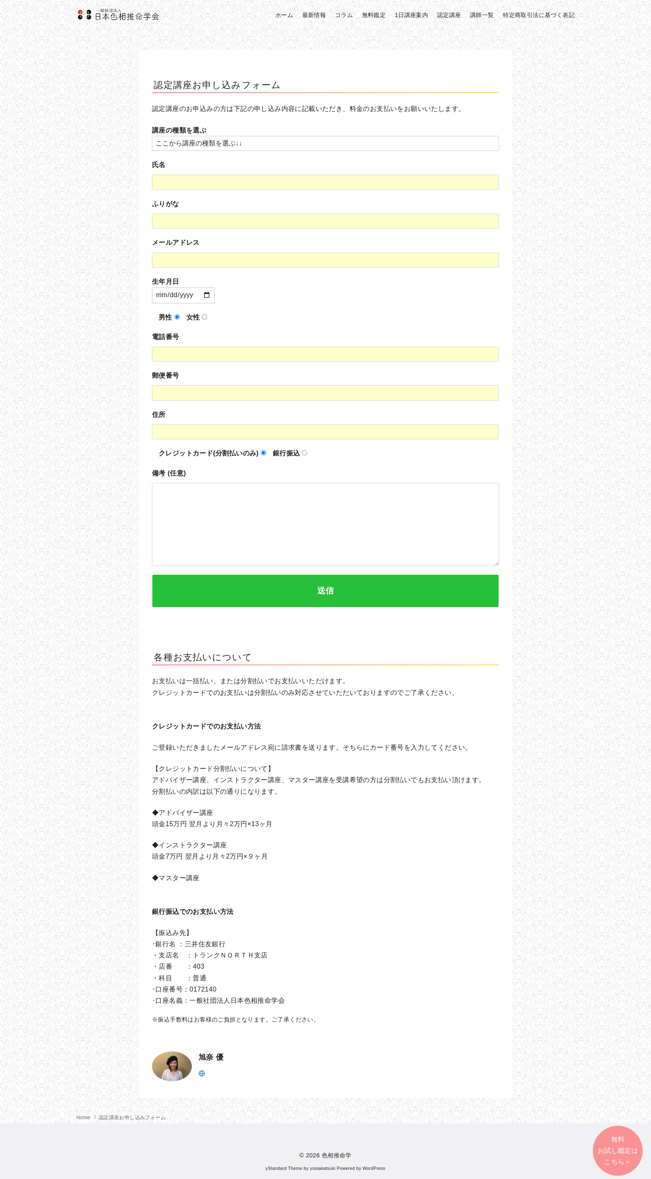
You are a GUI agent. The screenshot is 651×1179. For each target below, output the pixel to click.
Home (84, 1117)
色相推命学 (337, 1155)
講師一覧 (482, 15)
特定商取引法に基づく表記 (539, 15)
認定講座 (449, 15)
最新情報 (314, 15)
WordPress (373, 1168)
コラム (344, 15)
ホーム (284, 15)
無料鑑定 (374, 15)
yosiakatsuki (322, 1168)
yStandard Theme (284, 1168)
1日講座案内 (411, 15)
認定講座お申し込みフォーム (132, 1117)
